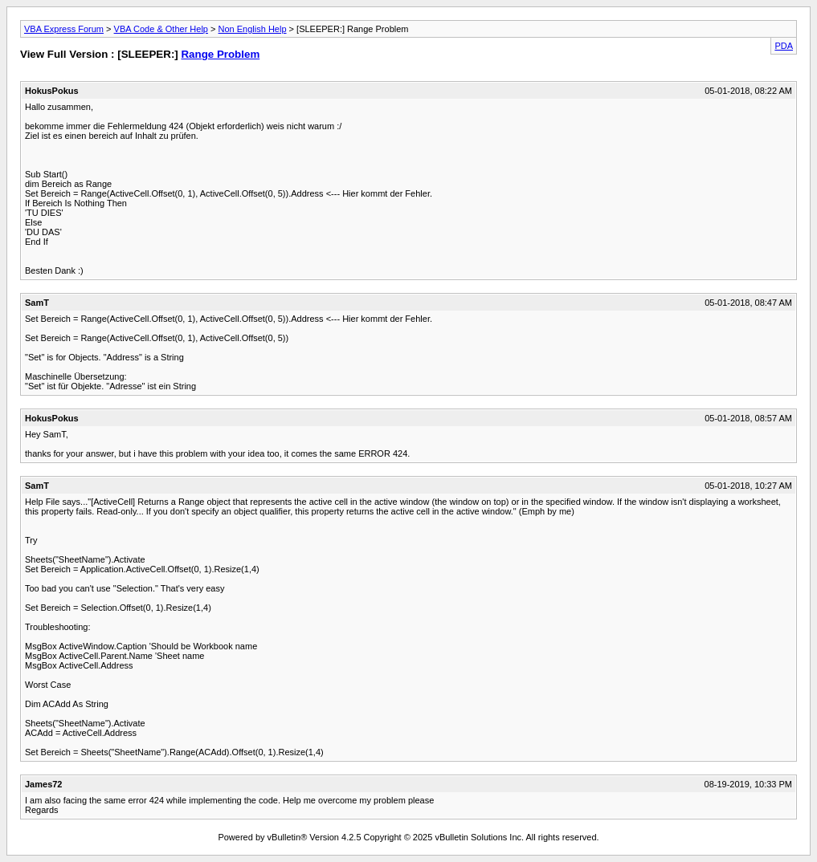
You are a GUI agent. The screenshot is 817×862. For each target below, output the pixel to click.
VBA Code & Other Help (161, 29)
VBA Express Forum (64, 29)
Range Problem (220, 54)
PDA (783, 46)
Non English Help (253, 29)
